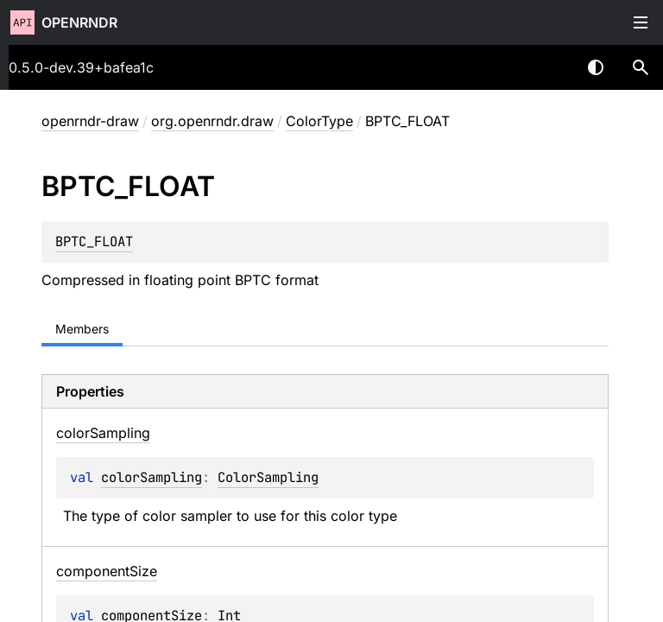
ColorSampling (268, 477)
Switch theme (595, 67)
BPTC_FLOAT (94, 241)
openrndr (79, 22)
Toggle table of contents (640, 22)
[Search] (640, 67)
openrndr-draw (90, 121)
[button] (640, 67)
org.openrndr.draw (212, 121)
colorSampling (151, 477)
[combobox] (550, 67)
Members (82, 328)
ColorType (319, 121)
